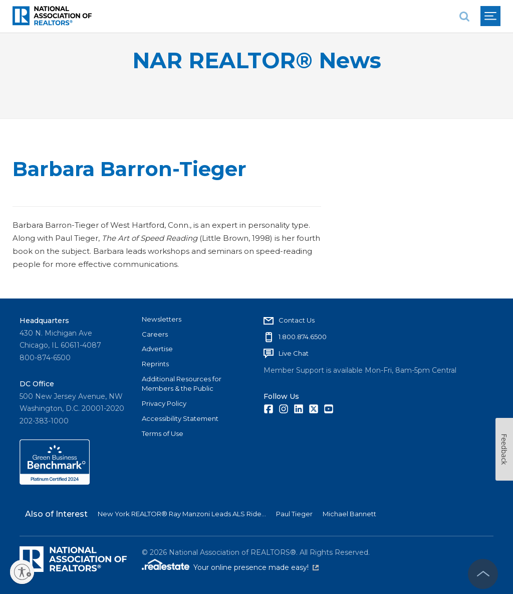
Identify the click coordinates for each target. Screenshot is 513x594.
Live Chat (294, 353)
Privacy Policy (164, 403)
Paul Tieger (294, 514)
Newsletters (161, 319)
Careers (155, 334)
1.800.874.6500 (303, 337)
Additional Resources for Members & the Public (181, 384)
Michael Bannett (349, 514)
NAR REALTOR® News (256, 60)
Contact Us (297, 320)
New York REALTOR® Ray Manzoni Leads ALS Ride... (182, 514)
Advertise (157, 349)
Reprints (155, 364)
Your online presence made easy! (256, 567)
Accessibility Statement (180, 418)
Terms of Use (162, 433)
